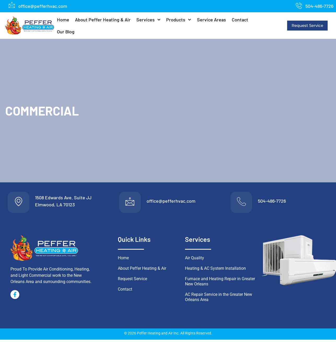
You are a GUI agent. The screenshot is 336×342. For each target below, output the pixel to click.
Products (178, 19)
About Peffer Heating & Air (103, 19)
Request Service (307, 25)
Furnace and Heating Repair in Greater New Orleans (220, 284)
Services (148, 19)
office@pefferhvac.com (171, 202)
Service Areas (211, 19)
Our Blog (65, 31)
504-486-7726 (272, 202)
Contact (240, 19)
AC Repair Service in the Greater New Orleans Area (218, 299)
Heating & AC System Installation (215, 270)
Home (63, 19)
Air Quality (194, 260)
